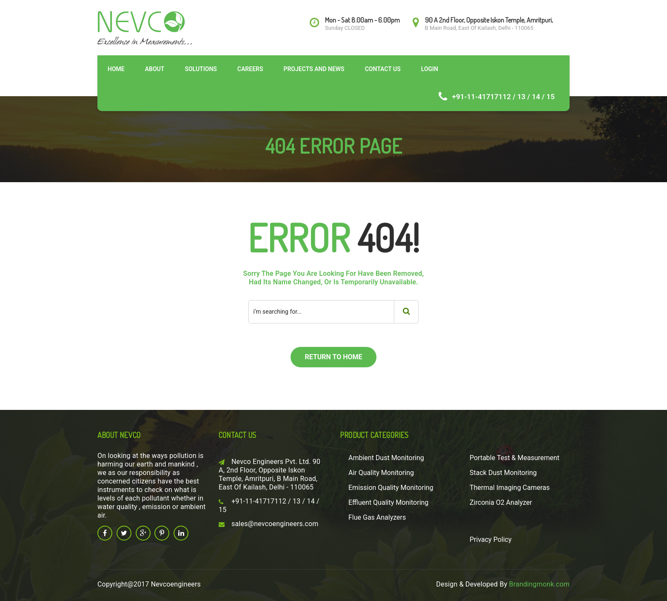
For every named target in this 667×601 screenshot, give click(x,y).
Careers (250, 69)
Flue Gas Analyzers (377, 517)
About (155, 69)
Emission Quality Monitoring (390, 488)
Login (429, 69)
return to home (333, 357)
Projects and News (313, 69)
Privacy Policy (491, 539)
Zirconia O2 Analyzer (501, 502)
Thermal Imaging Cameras (510, 488)
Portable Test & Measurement (514, 458)
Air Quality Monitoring (381, 473)
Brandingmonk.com (539, 584)
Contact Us (383, 69)
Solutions (201, 69)
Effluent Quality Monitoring (388, 502)
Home (116, 69)
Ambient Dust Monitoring (386, 458)
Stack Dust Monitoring (503, 473)
